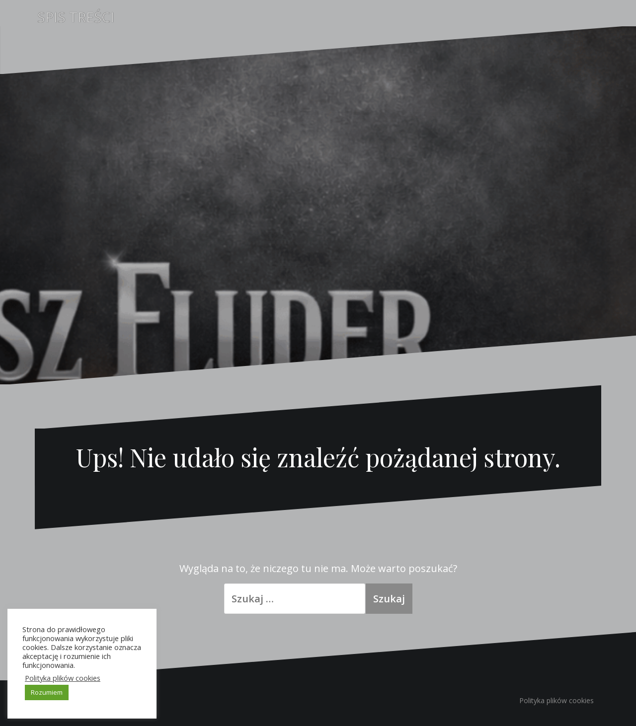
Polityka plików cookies (556, 700)
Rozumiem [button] (47, 692)
